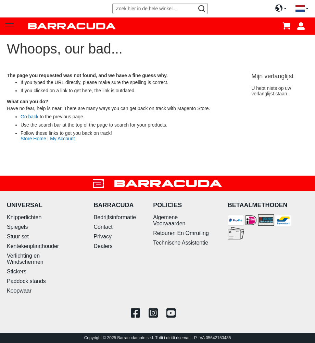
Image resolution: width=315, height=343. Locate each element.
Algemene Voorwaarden (169, 220)
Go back (29, 116)
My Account (62, 138)
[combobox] (159, 8)
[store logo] (72, 26)
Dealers (103, 246)
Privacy (103, 236)
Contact (103, 227)
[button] (301, 8)
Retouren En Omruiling (181, 233)
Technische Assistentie (180, 243)
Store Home (33, 138)
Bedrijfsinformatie (115, 217)
